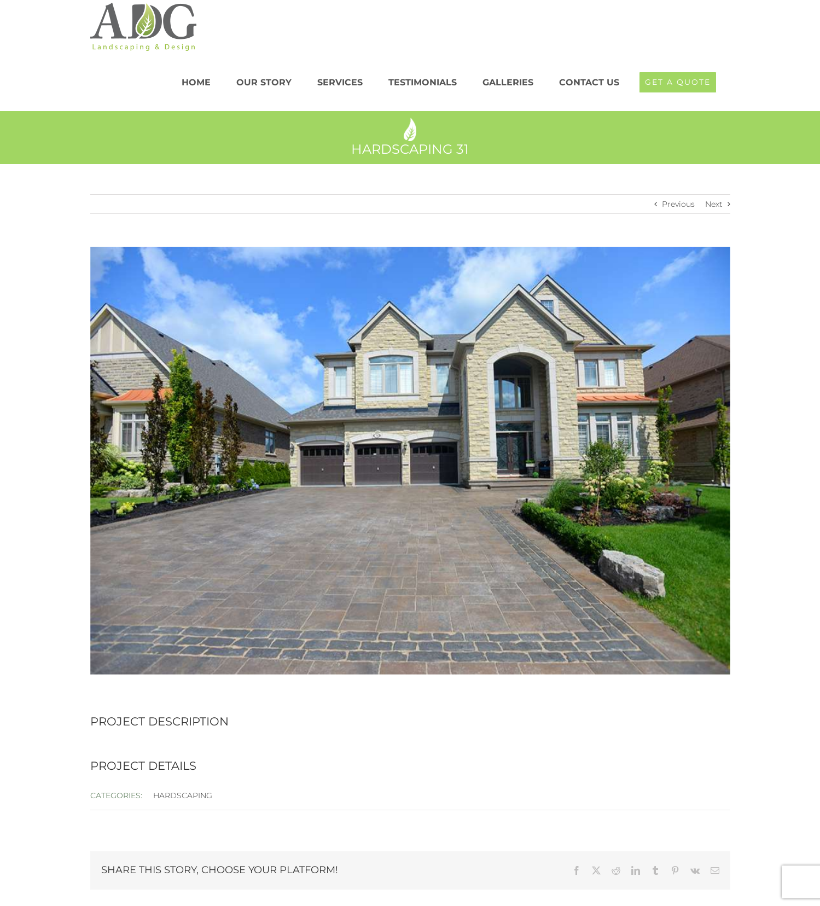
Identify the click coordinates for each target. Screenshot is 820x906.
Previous (678, 204)
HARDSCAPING (182, 795)
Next (714, 204)
